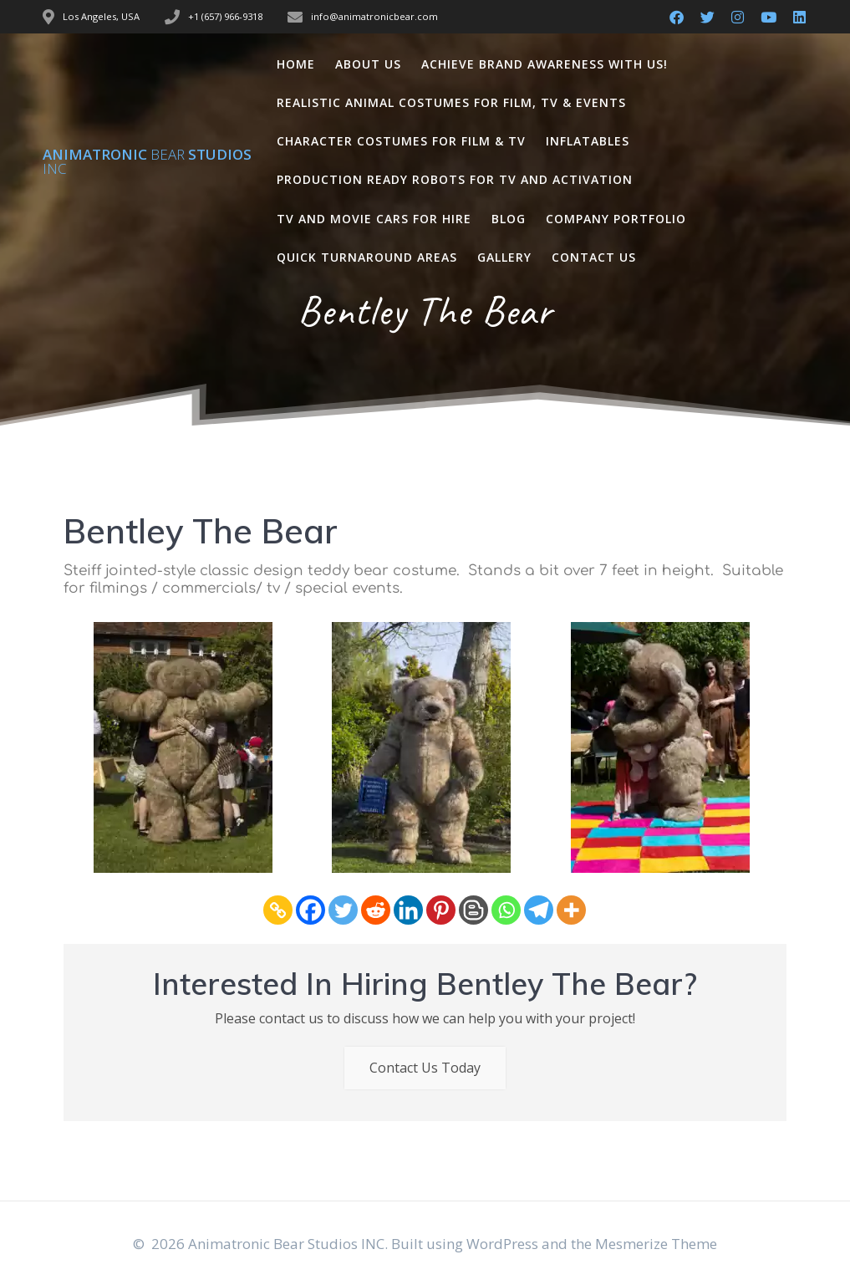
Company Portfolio (616, 219)
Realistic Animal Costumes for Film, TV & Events (451, 102)
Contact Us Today (425, 1067)
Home (296, 64)
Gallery (504, 257)
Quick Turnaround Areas (367, 257)
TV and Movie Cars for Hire (374, 219)
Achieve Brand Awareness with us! (544, 64)
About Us (368, 64)
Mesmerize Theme (656, 1243)
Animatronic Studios (147, 161)
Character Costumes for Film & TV (401, 141)
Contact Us (594, 257)
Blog (508, 219)
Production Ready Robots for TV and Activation (455, 179)
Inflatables (587, 141)
